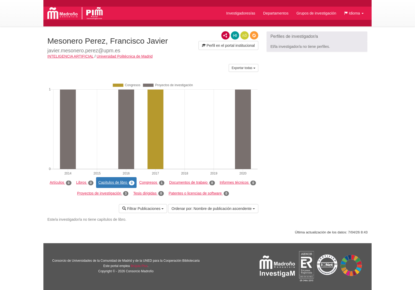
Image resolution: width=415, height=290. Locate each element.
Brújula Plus (139, 266)
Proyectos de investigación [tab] (102, 193)
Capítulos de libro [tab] (116, 182)
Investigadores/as (240, 13)
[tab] (317, 36)
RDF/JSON (254, 35)
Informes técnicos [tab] (238, 182)
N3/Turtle (244, 35)
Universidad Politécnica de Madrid (125, 56)
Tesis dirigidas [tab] (148, 193)
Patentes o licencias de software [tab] (199, 193)
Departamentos (275, 13)
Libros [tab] (85, 182)
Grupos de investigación (316, 13)
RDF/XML (225, 35)
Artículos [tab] (60, 182)
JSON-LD (235, 35)
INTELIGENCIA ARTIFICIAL (70, 56)
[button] (354, 13)
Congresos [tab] (151, 182)
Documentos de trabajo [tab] (192, 182)
